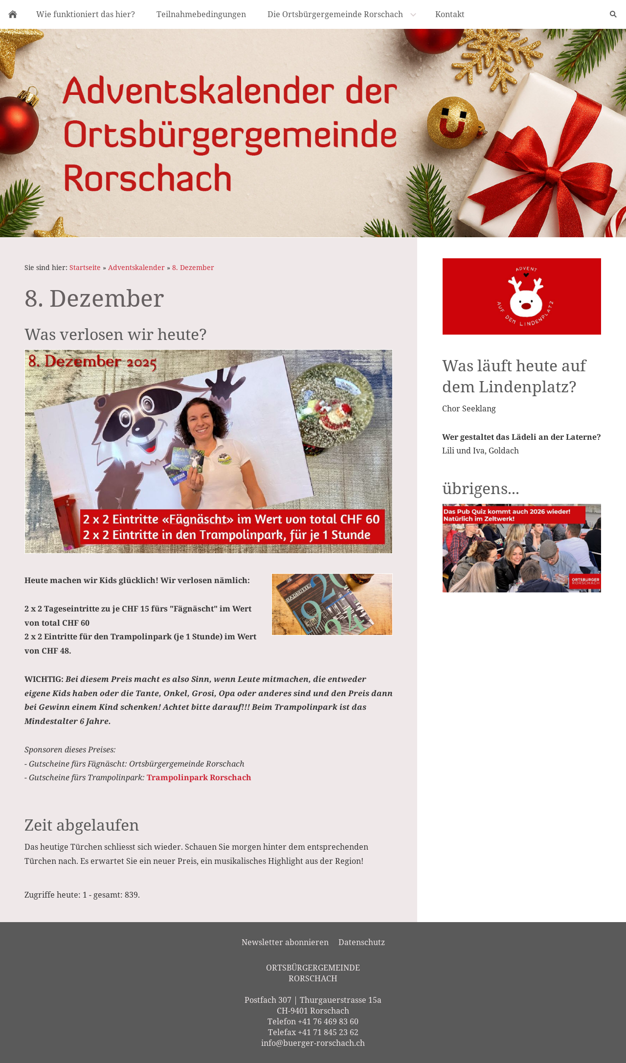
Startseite (85, 267)
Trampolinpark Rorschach (199, 777)
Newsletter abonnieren (285, 942)
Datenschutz (361, 942)
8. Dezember (193, 267)
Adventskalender (136, 267)
